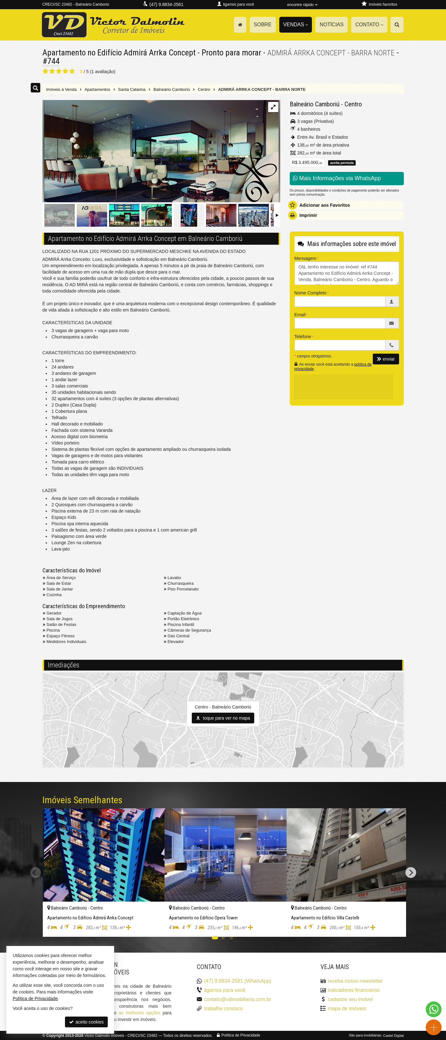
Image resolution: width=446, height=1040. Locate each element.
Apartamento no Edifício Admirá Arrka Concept (119, 52)
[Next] (410, 872)
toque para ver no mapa (223, 717)
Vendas (295, 24)
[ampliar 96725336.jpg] (160, 151)
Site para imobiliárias (365, 1035)
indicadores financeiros (354, 990)
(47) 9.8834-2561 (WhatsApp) (237, 981)
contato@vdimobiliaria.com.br (237, 999)
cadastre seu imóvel (350, 999)
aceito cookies (86, 1021)
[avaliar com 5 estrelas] (72, 71)
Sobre (263, 24)
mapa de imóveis (347, 1008)
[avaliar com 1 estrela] (45, 71)
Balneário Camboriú (314, 104)
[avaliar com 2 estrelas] (52, 71)
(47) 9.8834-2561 (166, 4)
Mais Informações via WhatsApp (337, 178)
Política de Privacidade (241, 1035)
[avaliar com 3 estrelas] (59, 71)
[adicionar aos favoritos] (153, 926)
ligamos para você (224, 990)
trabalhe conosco (223, 1008)
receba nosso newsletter (355, 981)
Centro (353, 104)
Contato (369, 24)
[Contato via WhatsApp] (434, 1009)
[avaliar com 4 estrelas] (65, 71)
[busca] (397, 25)
